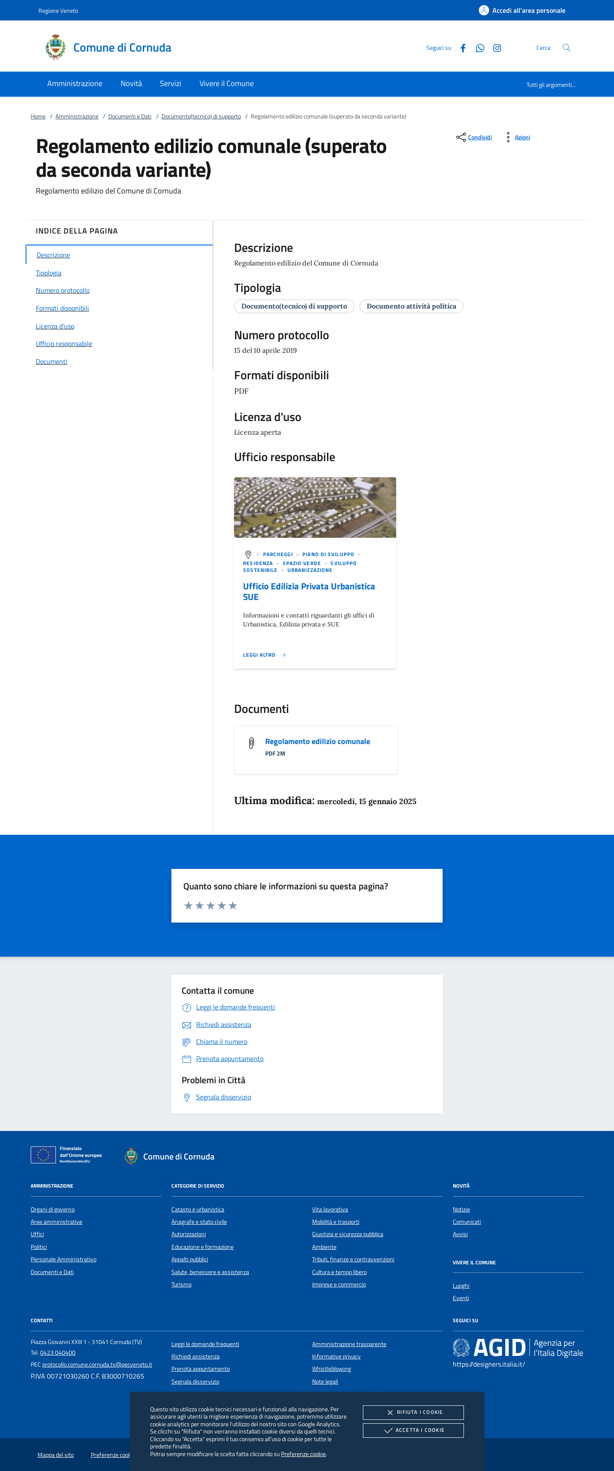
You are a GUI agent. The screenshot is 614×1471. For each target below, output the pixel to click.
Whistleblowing (331, 1368)
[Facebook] (459, 47)
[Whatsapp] (476, 47)
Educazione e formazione (202, 1247)
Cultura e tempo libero (339, 1272)
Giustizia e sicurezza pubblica (347, 1234)
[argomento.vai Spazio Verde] (303, 563)
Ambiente (324, 1247)
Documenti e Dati (129, 116)
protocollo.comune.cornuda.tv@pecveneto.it (97, 1364)
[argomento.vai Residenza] (259, 563)
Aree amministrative (56, 1221)
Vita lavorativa (330, 1209)
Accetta (413, 1430)
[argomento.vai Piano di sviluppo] (329, 554)
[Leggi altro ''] (265, 655)
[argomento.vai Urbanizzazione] (310, 570)
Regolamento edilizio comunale (317, 741)
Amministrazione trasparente (349, 1344)
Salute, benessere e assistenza (210, 1272)
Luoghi (461, 1285)
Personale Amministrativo (63, 1259)
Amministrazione (76, 116)
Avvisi (460, 1234)
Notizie (461, 1209)
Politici (39, 1247)
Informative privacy (336, 1356)
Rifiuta (413, 1412)
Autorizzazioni (188, 1234)
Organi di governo (53, 1209)
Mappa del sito (56, 1454)
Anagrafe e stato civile (199, 1221)
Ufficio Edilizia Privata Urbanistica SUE (309, 591)
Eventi (461, 1298)
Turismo (181, 1284)
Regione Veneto (58, 10)
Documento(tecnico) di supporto (201, 116)
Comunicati (467, 1221)
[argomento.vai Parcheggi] (279, 554)
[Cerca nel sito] (566, 47)
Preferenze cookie (303, 1453)
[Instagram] (493, 47)
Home (38, 116)
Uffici (37, 1234)
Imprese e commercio (339, 1284)
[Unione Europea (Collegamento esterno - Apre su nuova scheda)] (69, 1156)
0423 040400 (57, 1352)
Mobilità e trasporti (335, 1221)
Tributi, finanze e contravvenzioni (353, 1259)
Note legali (325, 1381)
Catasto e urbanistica (197, 1209)
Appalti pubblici (189, 1259)
